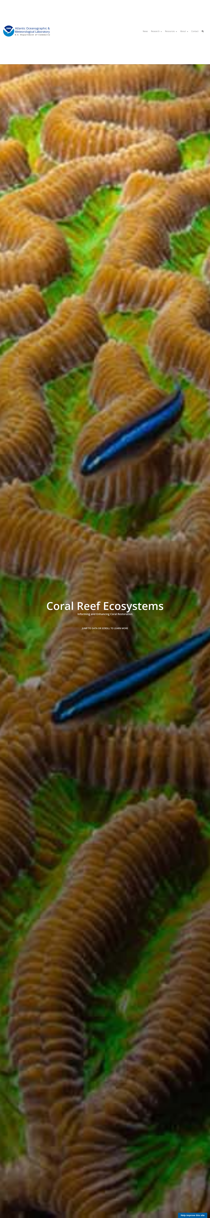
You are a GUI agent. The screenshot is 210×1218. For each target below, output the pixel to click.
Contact (195, 31)
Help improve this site (193, 1215)
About (183, 31)
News (145, 31)
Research (155, 31)
